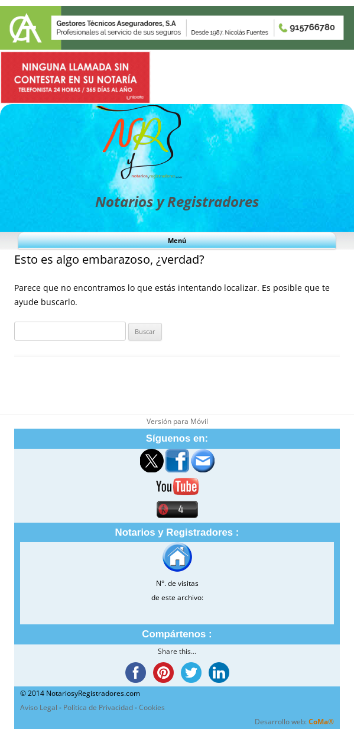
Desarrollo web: (294, 722)
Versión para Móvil (177, 421)
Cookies (152, 707)
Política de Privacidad (98, 707)
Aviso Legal (38, 707)
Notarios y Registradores (177, 201)
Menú (177, 240)
